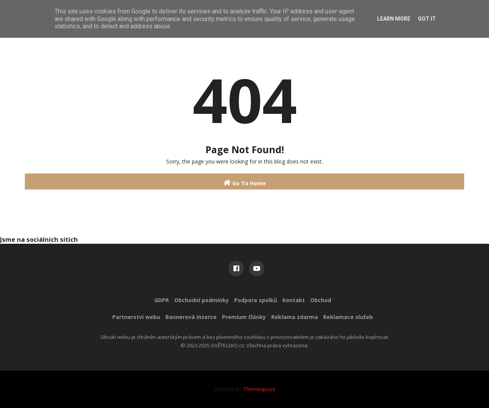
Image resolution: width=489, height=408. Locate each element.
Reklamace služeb (348, 317)
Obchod (320, 300)
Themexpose (259, 389)
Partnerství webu (136, 317)
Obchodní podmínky (201, 300)
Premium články (244, 317)
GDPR (161, 300)
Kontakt (293, 300)
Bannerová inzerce (191, 317)
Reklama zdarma (294, 317)
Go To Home (244, 183)
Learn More (393, 19)
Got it (427, 19)
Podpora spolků (255, 300)
